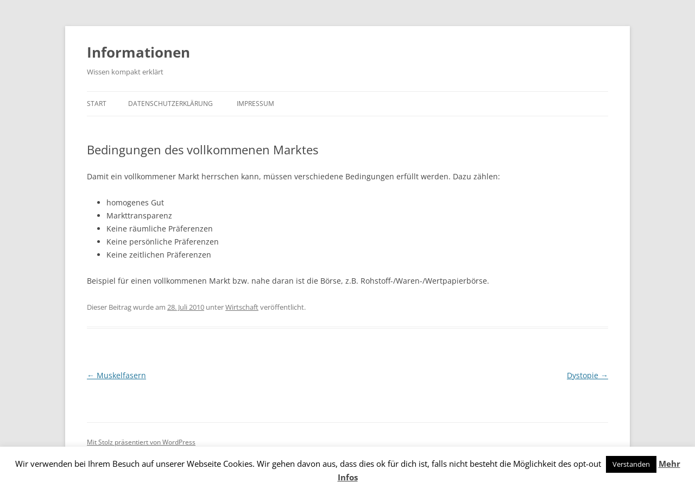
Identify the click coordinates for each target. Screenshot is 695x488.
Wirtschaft (241, 307)
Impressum (255, 103)
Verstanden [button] (631, 464)
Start (96, 103)
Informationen (138, 52)
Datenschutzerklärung (170, 103)
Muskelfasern (116, 375)
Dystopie (587, 375)
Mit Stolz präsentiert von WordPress (141, 442)
